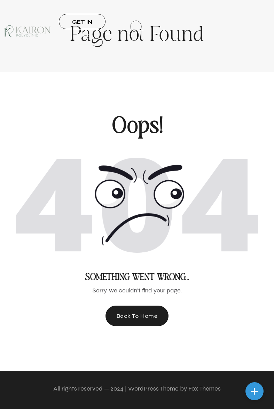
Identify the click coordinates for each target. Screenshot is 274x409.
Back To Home (137, 316)
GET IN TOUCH (82, 23)
